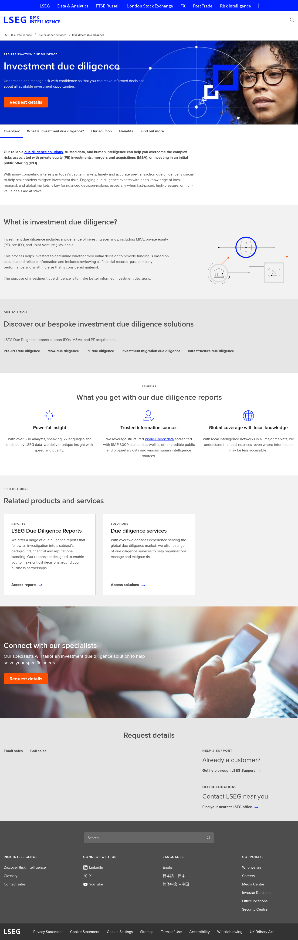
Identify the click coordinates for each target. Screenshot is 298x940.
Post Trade (203, 6)
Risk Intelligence (235, 6)
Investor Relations (256, 892)
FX (183, 6)
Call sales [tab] (38, 751)
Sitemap (146, 931)
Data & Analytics (72, 6)
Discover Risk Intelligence (25, 867)
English (169, 867)
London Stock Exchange (150, 6)
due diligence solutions (43, 152)
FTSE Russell (108, 6)
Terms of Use (171, 931)
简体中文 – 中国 (176, 884)
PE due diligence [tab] (100, 351)
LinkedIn (93, 867)
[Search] (292, 20)
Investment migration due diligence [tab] (151, 351)
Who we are (251, 867)
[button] (30, 856)
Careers (248, 875)
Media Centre (253, 884)
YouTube (93, 884)
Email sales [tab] (13, 751)
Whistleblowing (229, 931)
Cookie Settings (120, 931)
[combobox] (143, 837)
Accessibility (199, 931)
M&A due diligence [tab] (63, 351)
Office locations (255, 901)
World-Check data (159, 439)
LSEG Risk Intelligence (18, 35)
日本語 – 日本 (174, 875)
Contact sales (15, 884)
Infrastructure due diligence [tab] (211, 351)
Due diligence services (52, 35)
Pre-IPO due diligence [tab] (22, 351)
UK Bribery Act (262, 931)
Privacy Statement (48, 931)
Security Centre (255, 909)
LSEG (45, 6)
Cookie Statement (84, 931)
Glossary (10, 875)
